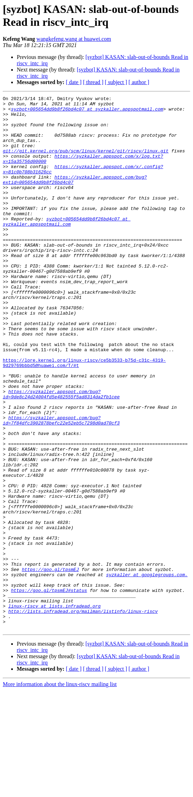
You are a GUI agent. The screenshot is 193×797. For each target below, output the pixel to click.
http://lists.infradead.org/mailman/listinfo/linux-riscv (83, 715)
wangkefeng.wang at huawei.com (74, 39)
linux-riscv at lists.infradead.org (54, 708)
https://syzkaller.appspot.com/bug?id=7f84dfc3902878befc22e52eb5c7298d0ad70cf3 (61, 485)
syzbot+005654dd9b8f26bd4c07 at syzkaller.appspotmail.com (87, 112)
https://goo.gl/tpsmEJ (50, 664)
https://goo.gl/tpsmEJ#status (49, 689)
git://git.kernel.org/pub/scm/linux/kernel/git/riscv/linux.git (86, 162)
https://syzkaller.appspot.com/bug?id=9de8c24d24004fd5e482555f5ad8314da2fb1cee (61, 454)
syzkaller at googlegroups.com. (146, 671)
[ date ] (74, 82)
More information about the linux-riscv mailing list (60, 791)
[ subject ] (116, 82)
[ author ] (139, 82)
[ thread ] (93, 82)
